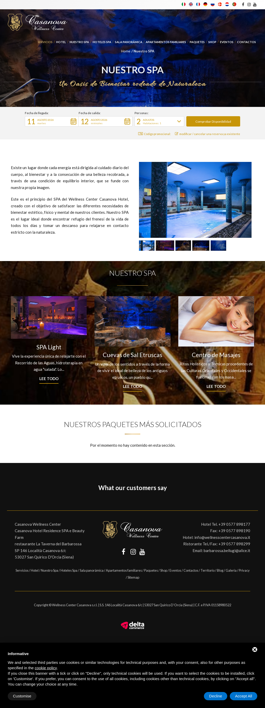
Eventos (226, 42)
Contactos (246, 42)
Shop (212, 42)
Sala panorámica (128, 42)
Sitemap (133, 577)
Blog (220, 570)
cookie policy (46, 668)
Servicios (45, 42)
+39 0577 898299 (234, 543)
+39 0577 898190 (234, 530)
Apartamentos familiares (166, 42)
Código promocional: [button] (154, 134)
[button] (52, 121)
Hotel (61, 42)
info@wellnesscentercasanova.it (222, 537)
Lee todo (48, 378)
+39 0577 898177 (234, 524)
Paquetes (197, 42)
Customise (22, 696)
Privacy (244, 570)
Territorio (208, 570)
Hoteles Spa (102, 42)
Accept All (243, 696)
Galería (231, 570)
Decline (215, 696)
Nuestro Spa (79, 42)
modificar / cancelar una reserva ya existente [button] (207, 134)
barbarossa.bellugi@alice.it (227, 550)
